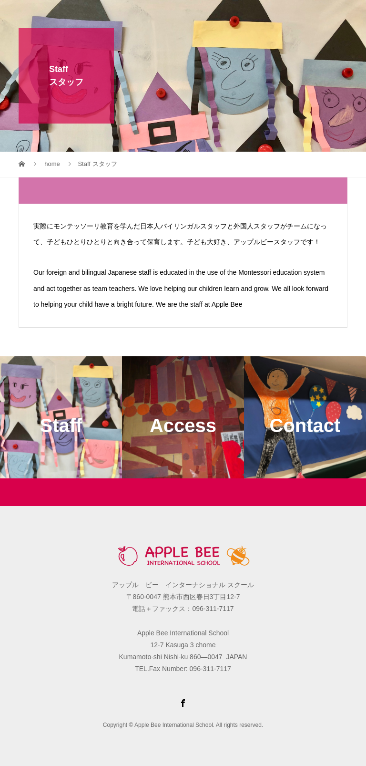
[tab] (183, 190)
